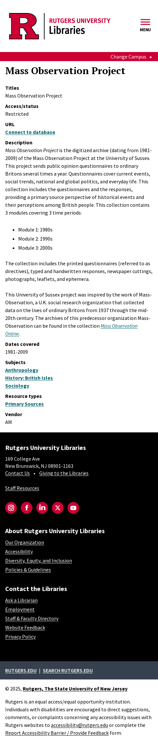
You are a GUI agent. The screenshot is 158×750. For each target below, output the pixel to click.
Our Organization (24, 542)
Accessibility (19, 551)
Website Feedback (25, 627)
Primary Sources (24, 404)
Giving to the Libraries (64, 473)
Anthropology (21, 370)
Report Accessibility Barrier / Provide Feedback (57, 733)
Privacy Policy (20, 636)
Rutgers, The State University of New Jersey (75, 688)
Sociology (17, 385)
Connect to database (30, 132)
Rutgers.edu (21, 670)
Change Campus (128, 56)
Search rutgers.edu (68, 670)
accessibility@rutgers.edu (79, 725)
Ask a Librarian (21, 600)
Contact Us (17, 473)
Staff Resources (22, 488)
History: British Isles (29, 378)
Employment (20, 609)
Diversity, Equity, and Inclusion (38, 560)
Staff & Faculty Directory (31, 618)
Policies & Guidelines (28, 569)
